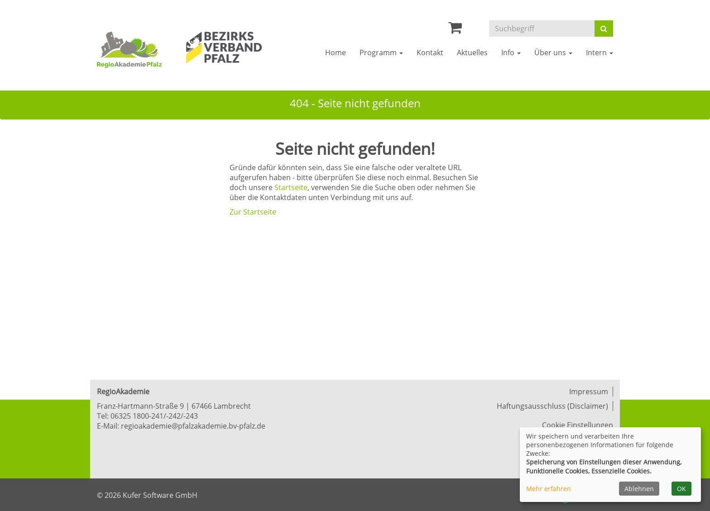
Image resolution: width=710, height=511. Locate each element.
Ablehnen (639, 488)
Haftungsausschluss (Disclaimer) (552, 406)
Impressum (588, 391)
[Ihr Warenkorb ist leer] (455, 30)
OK (681, 488)
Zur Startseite (253, 212)
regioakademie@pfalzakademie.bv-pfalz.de (193, 426)
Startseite (290, 187)
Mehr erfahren (548, 488)
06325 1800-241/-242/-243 (154, 416)
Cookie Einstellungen (577, 425)
